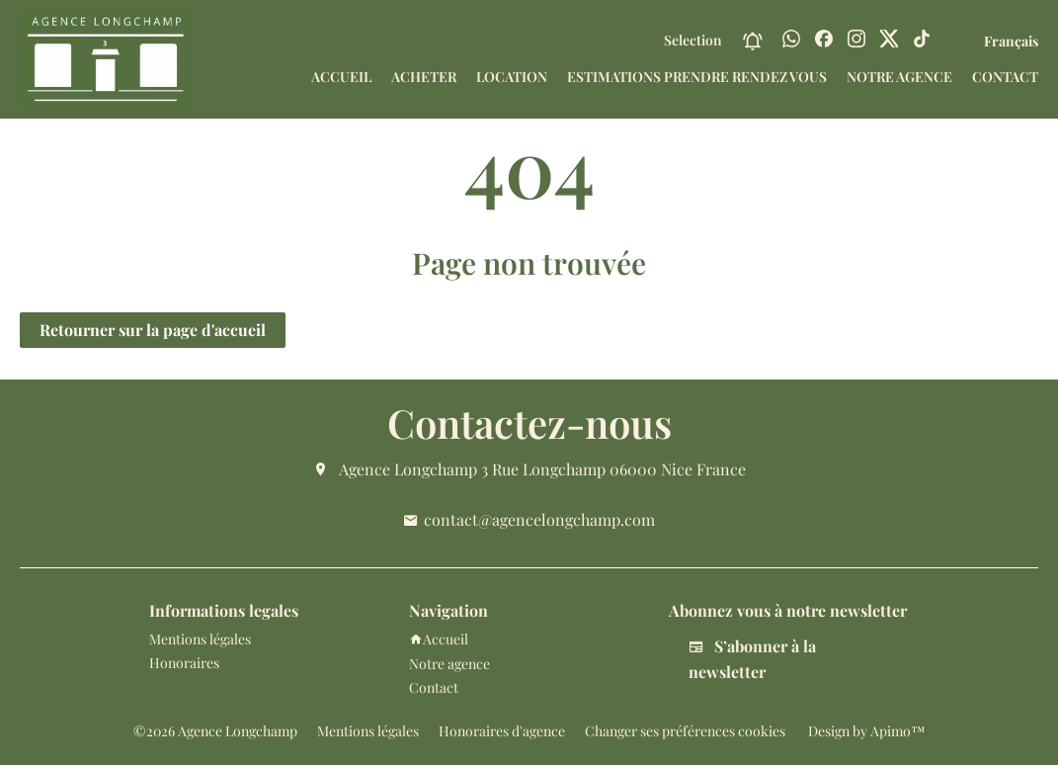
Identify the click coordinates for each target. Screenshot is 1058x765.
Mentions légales (368, 731)
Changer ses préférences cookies (685, 731)
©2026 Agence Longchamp (215, 731)
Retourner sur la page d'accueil (153, 329)
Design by (865, 731)
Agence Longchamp (408, 469)
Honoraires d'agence (502, 731)
